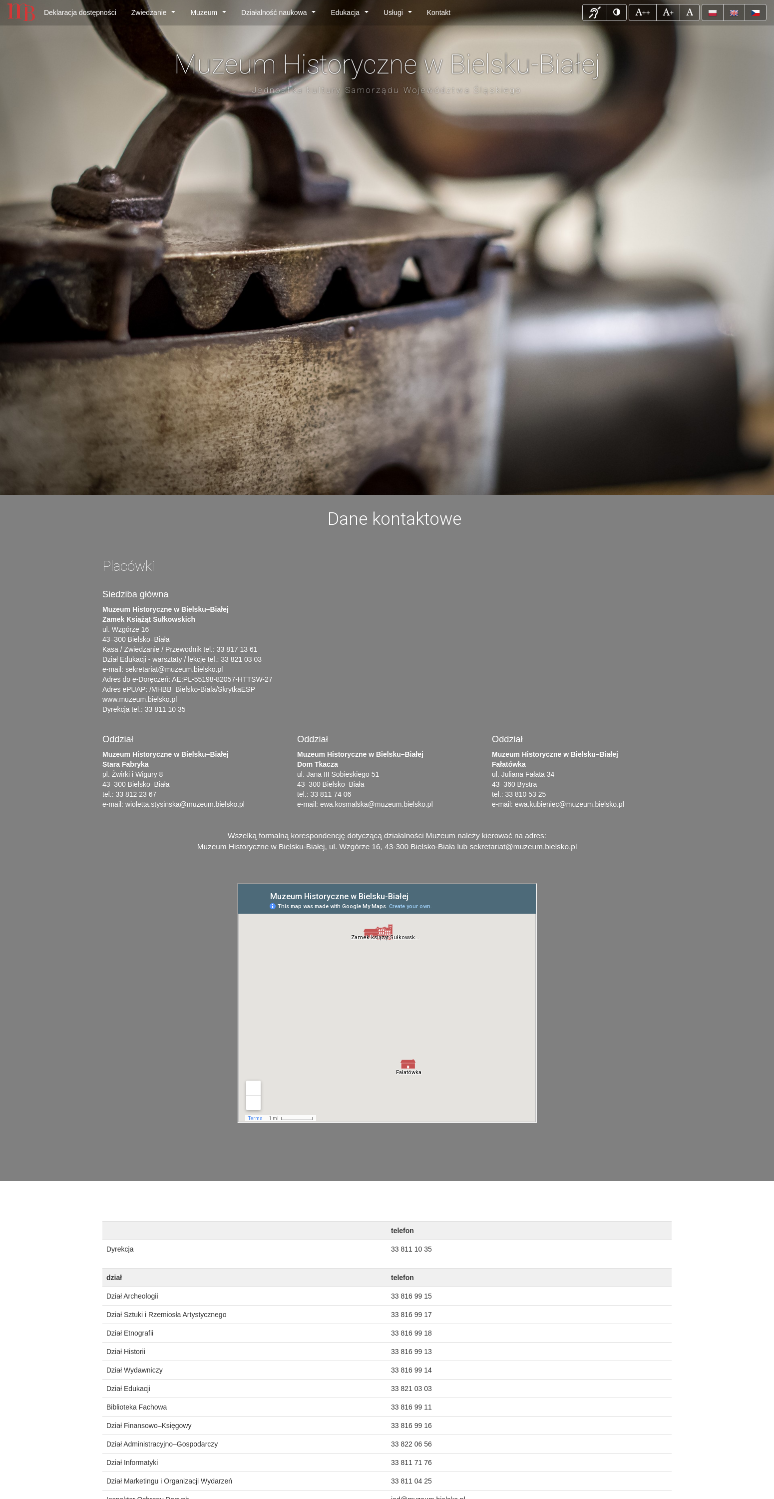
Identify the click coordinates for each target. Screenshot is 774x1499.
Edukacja (351, 15)
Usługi (399, 15)
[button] (594, 12)
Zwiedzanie (155, 15)
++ (646, 11)
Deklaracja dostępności (80, 12)
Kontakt (438, 12)
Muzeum (210, 15)
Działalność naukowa (280, 15)
